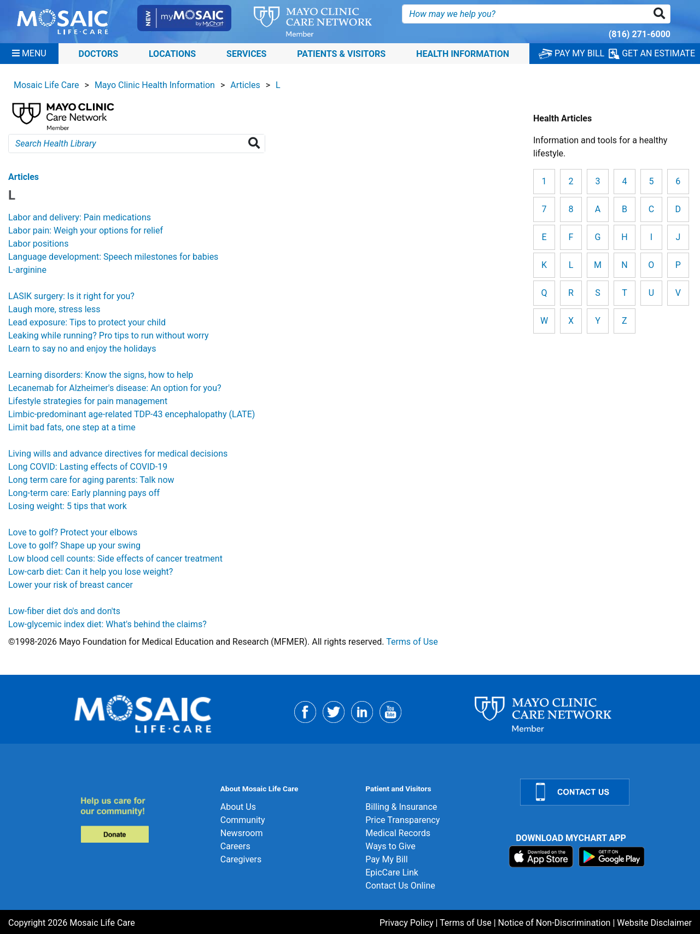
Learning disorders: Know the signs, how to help (100, 375)
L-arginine (27, 270)
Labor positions (38, 243)
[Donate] (143, 819)
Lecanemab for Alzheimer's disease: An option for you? (114, 388)
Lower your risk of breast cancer (70, 585)
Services (246, 53)
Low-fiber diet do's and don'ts (64, 611)
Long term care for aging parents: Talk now (91, 480)
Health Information (462, 53)
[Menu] (29, 53)
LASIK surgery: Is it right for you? (71, 296)
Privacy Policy (407, 923)
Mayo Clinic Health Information (155, 85)
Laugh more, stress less (54, 309)
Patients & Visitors (341, 53)
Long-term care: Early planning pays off (84, 493)
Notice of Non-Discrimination (554, 923)
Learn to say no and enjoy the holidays (82, 348)
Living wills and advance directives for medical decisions (118, 453)
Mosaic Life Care (46, 85)
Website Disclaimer (654, 923)
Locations (172, 53)
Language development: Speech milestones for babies (113, 257)
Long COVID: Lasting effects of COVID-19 (87, 467)
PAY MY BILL (571, 53)
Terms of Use (412, 642)
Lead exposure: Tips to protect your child (87, 322)
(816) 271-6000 (639, 34)
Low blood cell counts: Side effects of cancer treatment (115, 558)
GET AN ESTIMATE (652, 53)
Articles (245, 85)
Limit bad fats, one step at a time (72, 427)
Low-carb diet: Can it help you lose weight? (90, 572)
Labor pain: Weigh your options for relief (85, 230)
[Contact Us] (603, 792)
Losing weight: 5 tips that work (67, 506)
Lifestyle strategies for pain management (87, 401)
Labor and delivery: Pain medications (79, 217)
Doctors (99, 53)
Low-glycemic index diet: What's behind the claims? (107, 624)
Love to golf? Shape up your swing (74, 545)
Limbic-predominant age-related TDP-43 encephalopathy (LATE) (131, 414)
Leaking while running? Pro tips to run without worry (108, 335)
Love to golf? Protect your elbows (72, 532)
